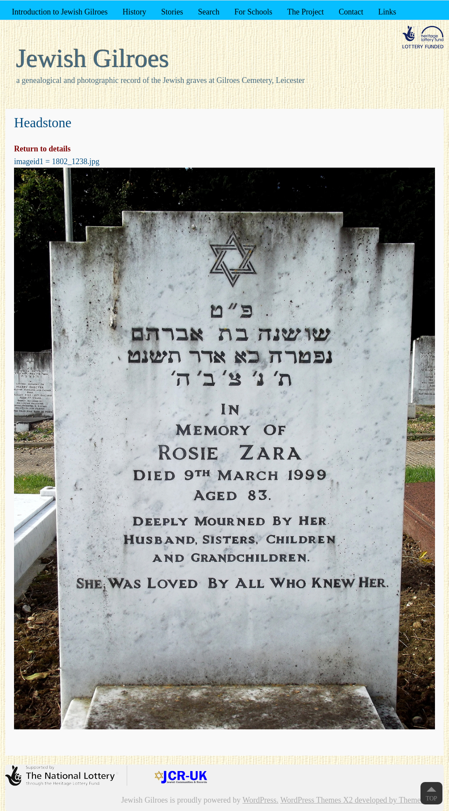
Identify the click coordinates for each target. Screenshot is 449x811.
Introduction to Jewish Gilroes (59, 11)
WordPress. (260, 800)
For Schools (253, 11)
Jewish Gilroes (92, 58)
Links (387, 11)
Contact (351, 11)
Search (208, 11)
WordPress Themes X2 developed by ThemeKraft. (359, 800)
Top (431, 798)
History (134, 11)
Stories (172, 11)
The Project (305, 11)
